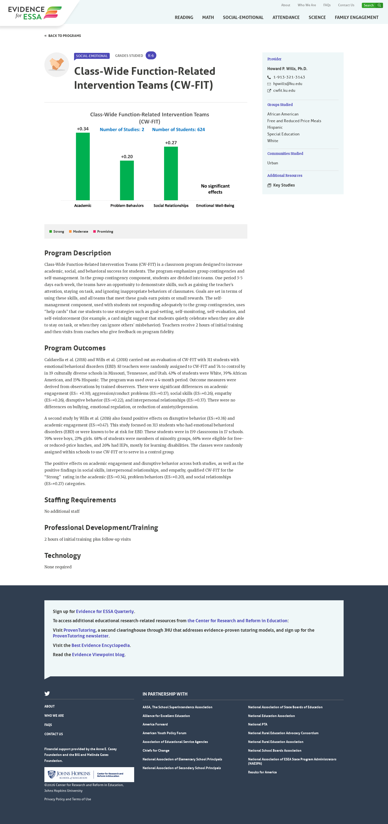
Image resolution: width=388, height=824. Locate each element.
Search (369, 5)
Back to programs (64, 35)
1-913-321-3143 (289, 77)
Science (317, 17)
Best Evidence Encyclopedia (101, 645)
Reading (184, 17)
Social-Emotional (243, 17)
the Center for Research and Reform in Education (238, 620)
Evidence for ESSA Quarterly (105, 611)
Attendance (286, 17)
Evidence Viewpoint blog (98, 654)
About (285, 5)
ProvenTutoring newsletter (80, 636)
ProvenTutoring (80, 630)
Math (208, 17)
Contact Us (346, 5)
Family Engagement (357, 17)
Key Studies (284, 185)
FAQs (327, 5)
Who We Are (307, 5)
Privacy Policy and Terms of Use (67, 799)
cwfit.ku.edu (284, 90)
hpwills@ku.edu (287, 83)
